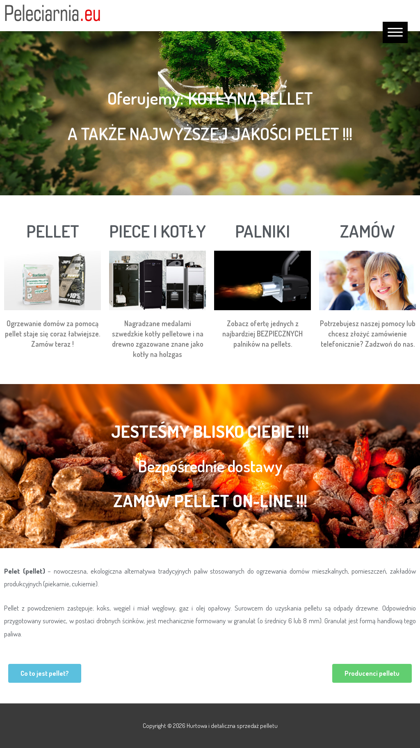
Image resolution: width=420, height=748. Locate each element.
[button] (44, 673)
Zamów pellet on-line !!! (210, 500)
